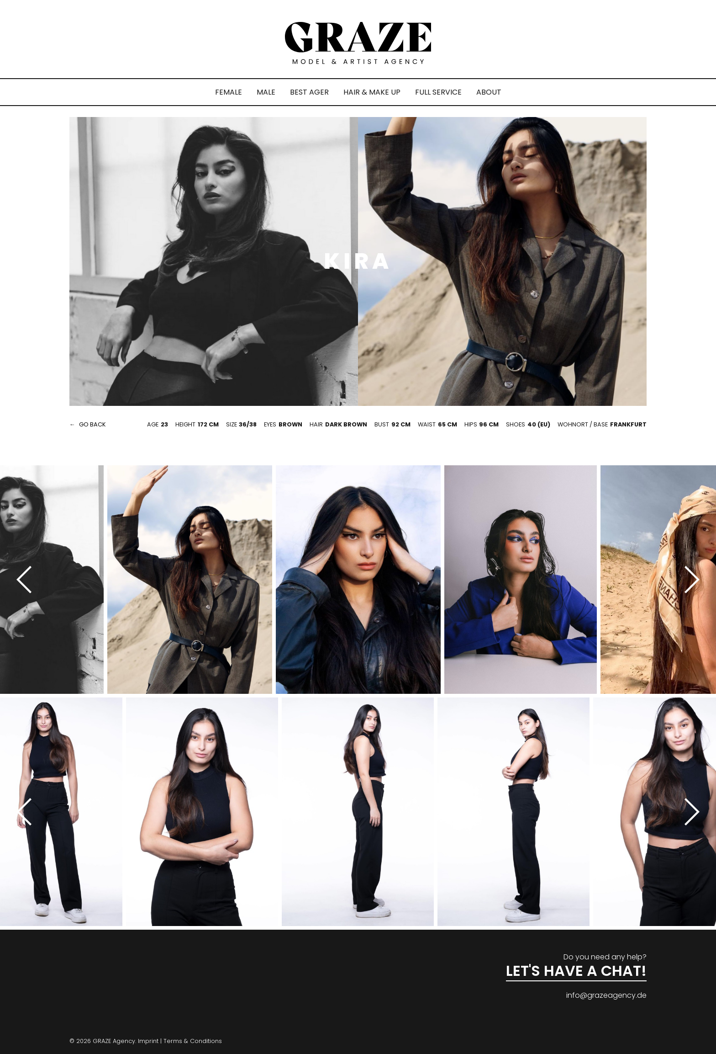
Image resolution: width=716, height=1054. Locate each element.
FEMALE (228, 92)
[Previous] (27, 579)
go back (92, 424)
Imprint (148, 1041)
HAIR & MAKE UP (371, 92)
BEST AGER (309, 92)
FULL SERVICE (438, 92)
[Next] (688, 579)
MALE (266, 92)
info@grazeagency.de (606, 995)
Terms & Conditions (192, 1041)
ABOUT (488, 92)
